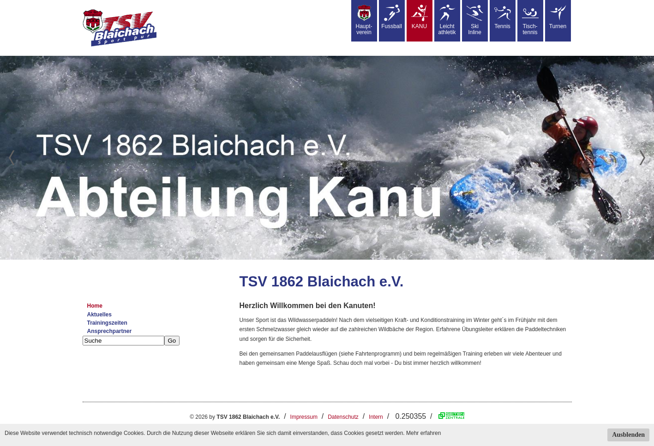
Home (94, 306)
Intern (376, 417)
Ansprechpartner (109, 331)
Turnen (558, 17)
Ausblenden (628, 434)
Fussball (391, 17)
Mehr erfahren (423, 433)
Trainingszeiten (107, 323)
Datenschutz (343, 417)
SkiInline (475, 20)
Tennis (502, 17)
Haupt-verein (363, 20)
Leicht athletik (447, 20)
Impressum (304, 417)
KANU (419, 17)
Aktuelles (99, 314)
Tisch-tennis (530, 20)
